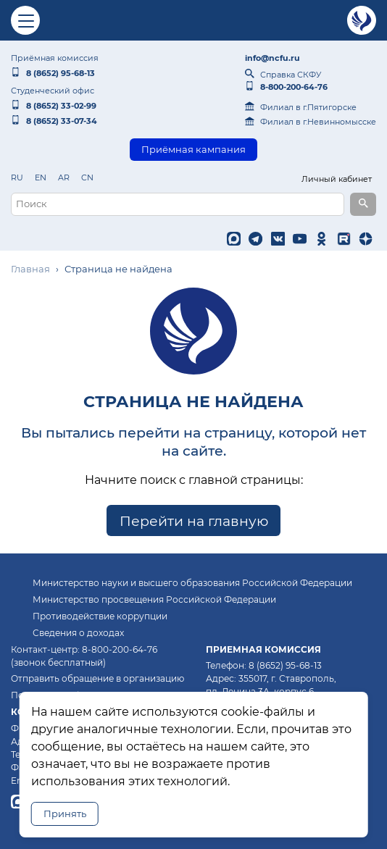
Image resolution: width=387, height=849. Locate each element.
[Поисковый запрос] (177, 204)
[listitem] (235, 239)
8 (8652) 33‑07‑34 (54, 121)
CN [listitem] (87, 177)
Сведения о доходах (78, 632)
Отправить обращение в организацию (97, 678)
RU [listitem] (17, 177)
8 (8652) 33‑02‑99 (53, 106)
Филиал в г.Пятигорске (301, 107)
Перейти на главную (194, 520)
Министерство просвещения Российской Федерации (154, 599)
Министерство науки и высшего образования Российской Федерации (192, 582)
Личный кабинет (336, 179)
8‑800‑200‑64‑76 (286, 87)
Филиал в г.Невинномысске (310, 122)
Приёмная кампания (193, 149)
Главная (30, 269)
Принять (64, 813)
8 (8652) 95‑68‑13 (53, 73)
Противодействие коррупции (100, 616)
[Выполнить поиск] (363, 204)
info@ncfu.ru (272, 58)
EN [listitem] (40, 177)
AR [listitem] (64, 177)
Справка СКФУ (283, 75)
